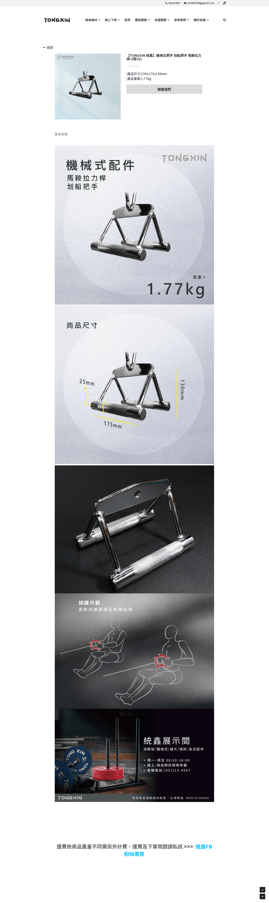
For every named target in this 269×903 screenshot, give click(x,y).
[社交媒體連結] (218, 2)
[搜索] (224, 19)
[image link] (57, 19)
